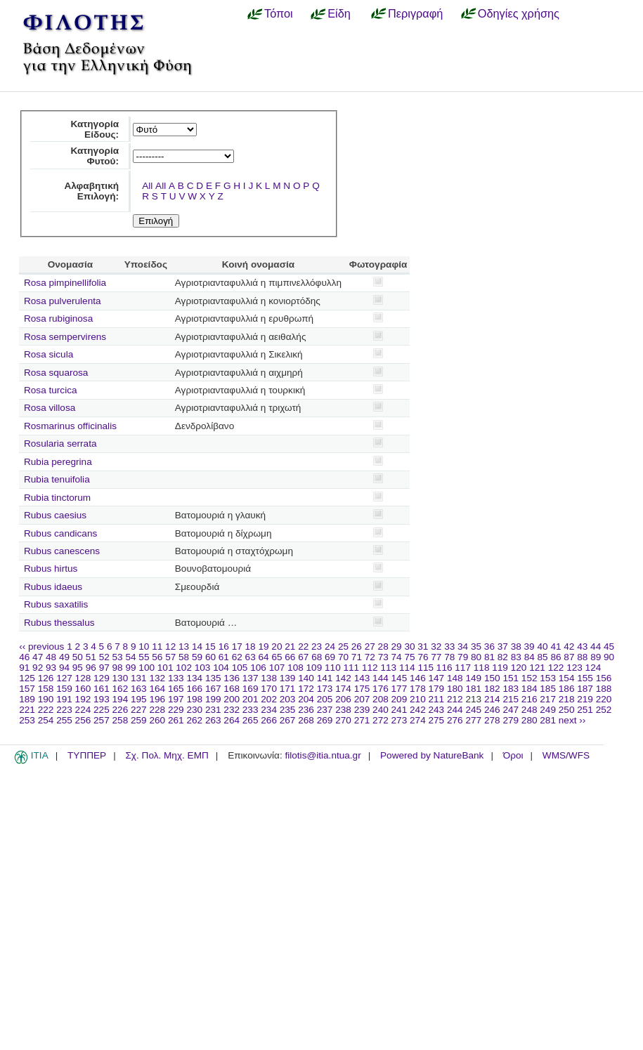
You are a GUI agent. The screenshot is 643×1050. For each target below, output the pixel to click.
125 (27, 678)
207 (362, 699)
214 (492, 699)
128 (83, 678)
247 (510, 709)
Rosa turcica (50, 390)
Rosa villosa (49, 407)
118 (482, 667)
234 (269, 709)
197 (176, 699)
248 (529, 709)
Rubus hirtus (50, 568)
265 (250, 720)
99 (130, 667)
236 (306, 709)
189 (27, 699)
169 (250, 688)
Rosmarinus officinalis (70, 426)
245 (473, 709)
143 (362, 678)
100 (146, 667)
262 (194, 720)
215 (510, 699)
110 (333, 667)
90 (609, 657)
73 (383, 657)
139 (288, 678)
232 (231, 709)
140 (306, 678)
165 (176, 688)
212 (455, 699)
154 (567, 678)
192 (83, 699)
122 (556, 667)
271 (362, 720)
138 (269, 678)
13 (183, 646)
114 (407, 667)
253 (27, 720)
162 (120, 688)
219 (585, 699)
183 (510, 688)
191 (64, 699)
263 (213, 720)
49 (64, 657)
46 (24, 657)
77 (436, 657)
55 (143, 657)
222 (46, 709)
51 (91, 657)
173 (325, 688)
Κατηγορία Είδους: (94, 129)
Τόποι (278, 13)
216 (529, 699)
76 (422, 657)
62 (237, 657)
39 (529, 646)
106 (258, 667)
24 (330, 646)
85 (543, 657)
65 (276, 657)
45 (609, 646)
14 (197, 646)
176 (380, 688)
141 (325, 678)
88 (582, 657)
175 (362, 688)
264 (231, 720)
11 (157, 646)
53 (117, 657)
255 (64, 720)
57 (170, 657)
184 (529, 688)
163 (139, 688)
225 (101, 709)
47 (37, 657)
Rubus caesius (55, 515)
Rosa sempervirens (65, 337)
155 (585, 678)
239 (362, 709)
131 (139, 678)
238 (343, 709)
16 (224, 646)
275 (437, 720)
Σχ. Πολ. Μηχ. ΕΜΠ (166, 755)
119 (500, 667)
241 (399, 709)
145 (399, 678)
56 (157, 657)
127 (64, 678)
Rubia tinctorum (57, 497)
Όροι (513, 755)
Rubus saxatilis (56, 604)
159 (64, 688)
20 (276, 646)
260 (157, 720)
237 (325, 709)
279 (510, 720)
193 (101, 699)
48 (51, 657)
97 (104, 667)
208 (380, 699)
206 (343, 699)
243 (437, 709)
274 (418, 720)
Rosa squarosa (56, 372)
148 (455, 678)
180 (455, 688)
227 (139, 709)
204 (306, 699)
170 (269, 688)
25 (343, 646)
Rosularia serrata (60, 443)
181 (473, 688)
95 (77, 667)
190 (46, 699)
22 (303, 646)
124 (593, 667)
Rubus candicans (60, 533)
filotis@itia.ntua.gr (323, 755)
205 (325, 699)
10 (143, 646)
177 (399, 688)
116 (444, 667)
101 (165, 667)
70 (343, 657)
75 (409, 657)
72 (370, 657)
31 (422, 646)
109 (314, 667)
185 (548, 688)
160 (83, 688)
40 (542, 646)
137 (250, 678)
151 (510, 678)
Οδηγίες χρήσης (518, 13)
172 (306, 688)
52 (104, 657)
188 (604, 688)
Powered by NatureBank (431, 755)
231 (213, 709)
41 (555, 646)
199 (213, 699)
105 (240, 667)
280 (529, 720)
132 (157, 678)
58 (183, 657)
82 (503, 657)
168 (231, 688)
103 (203, 667)
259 (139, 720)
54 (130, 657)
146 (418, 678)
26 (356, 646)
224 (83, 709)
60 (210, 657)
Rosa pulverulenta (62, 301)
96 (91, 667)
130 (120, 678)
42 (569, 646)
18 (250, 646)
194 (120, 699)
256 (83, 720)
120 (519, 667)
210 (418, 699)
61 (224, 657)
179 (437, 688)
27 (370, 646)
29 (396, 646)
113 (388, 667)
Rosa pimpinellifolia (65, 282)
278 (492, 720)
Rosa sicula (48, 354)
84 (529, 657)
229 (176, 709)
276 (455, 720)
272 (380, 720)
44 (595, 646)
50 (77, 657)
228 (157, 709)
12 (170, 646)
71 (356, 657)
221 (27, 709)
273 (399, 720)
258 (120, 720)
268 (306, 720)
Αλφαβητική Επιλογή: (91, 191)
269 (325, 720)
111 (352, 667)
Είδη (339, 13)
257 (101, 720)
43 (582, 646)
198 (194, 699)
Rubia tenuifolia (57, 479)
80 (476, 657)
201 (250, 699)
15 (210, 646)
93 (51, 667)
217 (548, 699)
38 (516, 646)
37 (503, 646)
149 (473, 678)
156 (604, 678)
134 (194, 678)
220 (604, 699)
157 (27, 688)
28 (383, 646)
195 (139, 699)
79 (462, 657)
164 (157, 688)
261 (176, 720)
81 (489, 657)
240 (380, 709)
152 (529, 678)
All (147, 186)
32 (436, 646)
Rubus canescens (62, 551)
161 (101, 688)
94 (64, 667)
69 (330, 657)
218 (567, 699)
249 (548, 709)
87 (569, 657)
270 (343, 720)
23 (316, 646)
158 (46, 688)
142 (343, 678)
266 (269, 720)
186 (567, 688)
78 (449, 657)
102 (184, 667)
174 (343, 688)
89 (595, 657)
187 (585, 688)
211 (437, 699)
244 (455, 709)
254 (46, 720)
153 (548, 678)
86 (555, 657)
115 (425, 667)
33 (449, 646)
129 (101, 678)
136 (231, 678)
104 (221, 667)
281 (548, 720)
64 (264, 657)
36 (489, 646)
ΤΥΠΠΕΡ (86, 755)
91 (24, 667)
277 (473, 720)
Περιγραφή (415, 13)
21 (290, 646)
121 (537, 667)
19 (263, 646)
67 (303, 657)
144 (380, 678)
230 (194, 709)
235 (288, 709)
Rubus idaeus (53, 587)
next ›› (572, 720)
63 (250, 657)
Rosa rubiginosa (58, 318)
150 (492, 678)
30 (409, 646)
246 (492, 709)
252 (604, 709)
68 (316, 657)
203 (288, 699)
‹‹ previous (41, 646)
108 (295, 667)
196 (157, 699)
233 (250, 709)
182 (492, 688)
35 (476, 646)
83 (516, 657)
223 (64, 709)
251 (585, 709)
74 (396, 657)
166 (194, 688)
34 (462, 646)
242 (418, 709)
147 (437, 678)
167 (213, 688)
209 (399, 699)
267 (288, 720)
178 (418, 688)
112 (370, 667)
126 (46, 678)
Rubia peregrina (58, 462)
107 (277, 667)
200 (231, 699)
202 (269, 699)
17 (237, 646)
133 (176, 678)
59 (197, 657)
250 (567, 709)
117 (463, 667)
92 (37, 667)
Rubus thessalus (59, 622)
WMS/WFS (566, 755)
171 (288, 688)
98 (117, 667)
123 (574, 667)
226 (120, 709)
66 (290, 657)
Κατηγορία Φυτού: (94, 155)
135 (213, 678)
